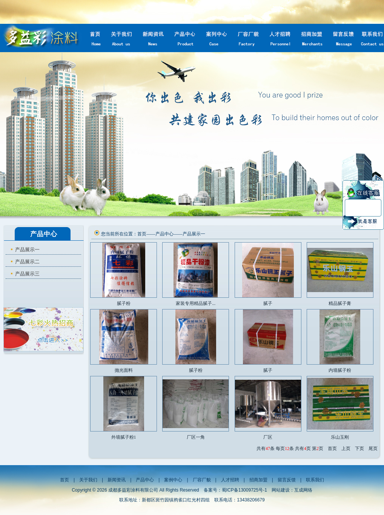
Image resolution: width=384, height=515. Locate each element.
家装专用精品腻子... (195, 303)
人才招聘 (230, 480)
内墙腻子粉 (340, 370)
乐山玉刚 (340, 437)
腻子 (267, 303)
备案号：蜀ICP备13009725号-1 (235, 490)
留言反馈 (287, 480)
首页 (141, 234)
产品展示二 (27, 261)
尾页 (373, 448)
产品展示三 (27, 274)
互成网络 (303, 490)
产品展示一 (27, 249)
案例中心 (173, 480)
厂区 (267, 437)
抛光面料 (124, 370)
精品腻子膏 (340, 303)
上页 (345, 448)
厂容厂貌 (202, 480)
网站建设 (281, 490)
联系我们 (315, 480)
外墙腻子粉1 (123, 437)
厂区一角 (196, 437)
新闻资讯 (117, 480)
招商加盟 (258, 480)
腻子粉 (124, 303)
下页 (359, 448)
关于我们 (88, 480)
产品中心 (164, 234)
